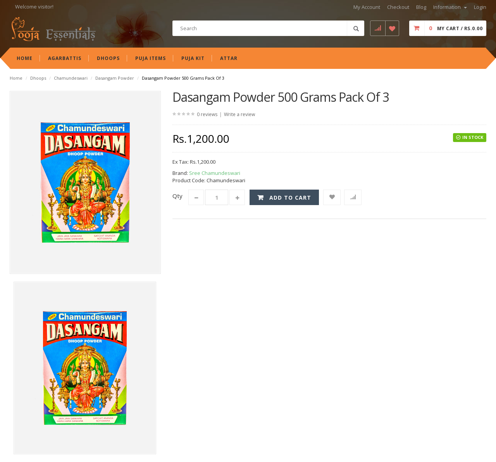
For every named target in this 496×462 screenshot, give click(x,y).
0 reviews (207, 114)
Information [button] (450, 6)
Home (16, 78)
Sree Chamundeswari (214, 172)
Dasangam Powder (114, 78)
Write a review (239, 114)
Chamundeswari (71, 78)
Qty (177, 196)
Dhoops (38, 78)
